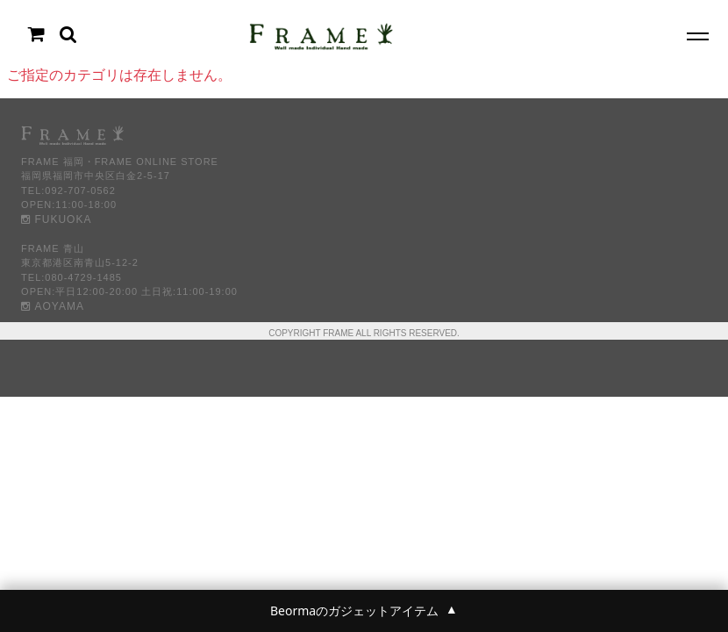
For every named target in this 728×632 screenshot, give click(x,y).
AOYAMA (52, 306)
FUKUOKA (56, 219)
